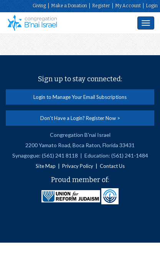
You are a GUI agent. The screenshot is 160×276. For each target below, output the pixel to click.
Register (101, 5)
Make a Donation (69, 5)
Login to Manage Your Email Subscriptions (80, 97)
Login (152, 5)
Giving (39, 5)
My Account (128, 5)
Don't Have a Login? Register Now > (80, 118)
